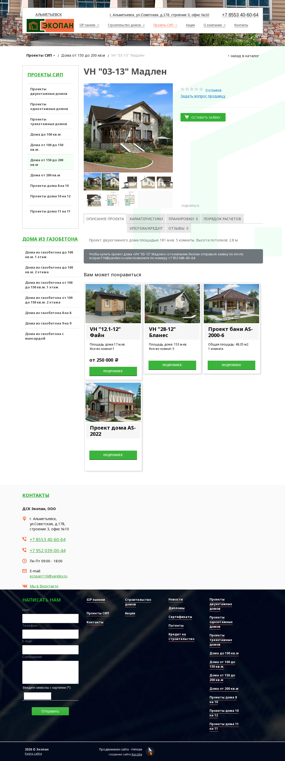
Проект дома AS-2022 (113, 430)
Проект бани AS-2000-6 (230, 332)
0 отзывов (213, 90)
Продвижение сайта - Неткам (120, 749)
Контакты (35, 495)
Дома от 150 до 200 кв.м (83, 55)
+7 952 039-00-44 (48, 550)
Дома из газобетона (50, 239)
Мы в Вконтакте (44, 586)
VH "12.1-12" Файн (105, 332)
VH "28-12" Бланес (162, 332)
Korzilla (137, 754)
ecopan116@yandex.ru (48, 576)
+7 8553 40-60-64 (240, 15)
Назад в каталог (245, 55)
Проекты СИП (39, 55)
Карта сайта (33, 753)
